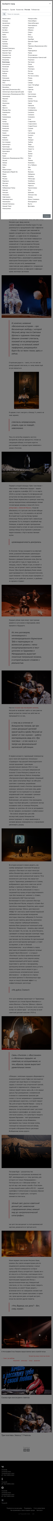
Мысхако (5, 183)
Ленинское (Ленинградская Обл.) (12, 158)
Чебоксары (31, 179)
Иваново (5, 99)
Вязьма (4, 76)
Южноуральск (32, 201)
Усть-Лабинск (32, 165)
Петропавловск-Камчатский (37, 57)
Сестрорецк (31, 108)
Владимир (5, 60)
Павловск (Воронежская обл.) (37, 46)
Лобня (4, 165)
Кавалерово (6, 112)
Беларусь (5, 9)
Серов (30, 103)
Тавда (30, 137)
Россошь (30, 73)
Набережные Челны (8, 188)
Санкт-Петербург (33, 85)
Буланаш (5, 44)
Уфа (29, 167)
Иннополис (6, 103)
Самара (30, 83)
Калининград (6, 117)
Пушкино (31, 66)
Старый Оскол (32, 126)
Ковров (4, 137)
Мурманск (5, 181)
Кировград (5, 135)
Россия (27, 9)
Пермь (30, 53)
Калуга (4, 119)
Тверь (30, 144)
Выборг (4, 73)
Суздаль (30, 128)
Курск (4, 156)
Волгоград (6, 62)
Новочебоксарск (33, 23)
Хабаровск (31, 174)
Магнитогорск (6, 169)
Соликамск (31, 117)
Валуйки (5, 46)
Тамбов (30, 142)
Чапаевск (31, 176)
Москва (4, 179)
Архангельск (6, 23)
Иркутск (5, 108)
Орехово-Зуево (33, 41)
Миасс (4, 174)
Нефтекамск (6, 197)
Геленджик (5, 78)
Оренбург (31, 39)
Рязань (30, 78)
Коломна (5, 140)
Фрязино (31, 172)
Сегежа (30, 99)
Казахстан (19, 9)
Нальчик (5, 190)
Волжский (5, 66)
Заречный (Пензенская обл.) (11, 89)
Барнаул (5, 28)
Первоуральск (32, 50)
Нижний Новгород (8, 204)
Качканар (5, 124)
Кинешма (5, 131)
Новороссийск (32, 18)
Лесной (4, 160)
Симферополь (32, 110)
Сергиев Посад (33, 101)
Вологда (5, 69)
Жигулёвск (5, 87)
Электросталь (32, 195)
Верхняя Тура (6, 53)
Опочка (30, 37)
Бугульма (5, 39)
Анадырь (5, 21)
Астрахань (5, 25)
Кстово (4, 153)
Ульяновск (31, 163)
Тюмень (30, 160)
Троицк (30, 153)
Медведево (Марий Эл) (9, 172)
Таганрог (30, 140)
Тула (29, 158)
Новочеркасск (32, 25)
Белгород (5, 32)
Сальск (30, 80)
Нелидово (5, 195)
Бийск (4, 34)
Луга (3, 167)
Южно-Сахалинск (33, 199)
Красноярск (6, 151)
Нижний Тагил (6, 206)
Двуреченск (6, 80)
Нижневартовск (7, 199)
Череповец (31, 183)
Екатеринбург (6, 85)
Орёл (29, 44)
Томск (30, 151)
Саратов (30, 89)
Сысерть (30, 135)
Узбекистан (35, 9)
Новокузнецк (6, 208)
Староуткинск (32, 124)
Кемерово (5, 126)
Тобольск (31, 147)
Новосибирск (32, 21)
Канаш (4, 121)
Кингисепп (5, 128)
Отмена (46, 216)
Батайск (5, 30)
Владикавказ (6, 57)
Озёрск (30, 32)
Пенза (30, 48)
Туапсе (30, 156)
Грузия (12, 9)
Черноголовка (32, 188)
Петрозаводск (32, 55)
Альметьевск (6, 18)
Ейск (3, 83)
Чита (29, 190)
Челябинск (31, 181)
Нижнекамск (6, 201)
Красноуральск (7, 149)
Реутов (30, 71)
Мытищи (5, 185)
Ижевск (4, 101)
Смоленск (31, 112)
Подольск (31, 60)
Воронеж (5, 71)
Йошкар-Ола (6, 110)
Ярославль (31, 206)
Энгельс (30, 197)
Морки (4, 176)
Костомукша (6, 142)
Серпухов (31, 105)
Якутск (30, 204)
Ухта (29, 169)
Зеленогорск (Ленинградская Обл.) (13, 94)
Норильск (31, 28)
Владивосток (6, 55)
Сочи (29, 119)
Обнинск (30, 30)
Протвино (31, 62)
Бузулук (4, 41)
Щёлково (31, 192)
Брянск (4, 37)
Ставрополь (32, 121)
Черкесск (31, 185)
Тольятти (31, 149)
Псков (30, 64)
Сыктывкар (31, 133)
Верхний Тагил (7, 50)
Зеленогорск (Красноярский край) (13, 92)
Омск (29, 34)
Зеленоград (6, 96)
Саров (30, 92)
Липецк (4, 163)
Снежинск (31, 115)
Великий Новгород (8, 48)
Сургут (30, 131)
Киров (4, 133)
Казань (4, 115)
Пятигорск (31, 69)
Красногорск (6, 144)
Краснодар (6, 147)
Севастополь (32, 96)
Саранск (30, 87)
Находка (5, 192)
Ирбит (4, 105)
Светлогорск (32, 94)
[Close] (50, 3)
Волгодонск (6, 64)
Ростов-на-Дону (33, 76)
